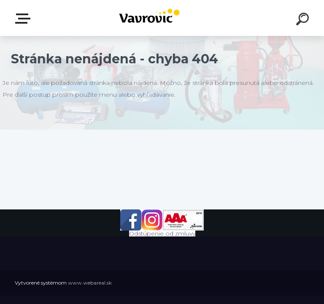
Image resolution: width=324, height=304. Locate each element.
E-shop (24, 19)
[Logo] (149, 18)
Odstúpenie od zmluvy (162, 233)
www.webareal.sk (90, 283)
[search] (303, 20)
